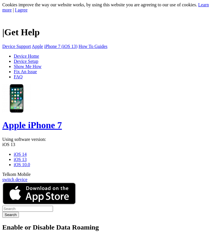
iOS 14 (20, 154)
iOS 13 (8, 144)
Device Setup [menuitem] (26, 61)
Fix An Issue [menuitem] (25, 71)
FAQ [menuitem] (18, 76)
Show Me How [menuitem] (28, 66)
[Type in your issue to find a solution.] (27, 209)
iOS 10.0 (22, 164)
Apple (37, 46)
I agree (21, 9)
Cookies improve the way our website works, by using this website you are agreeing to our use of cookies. (99, 4)
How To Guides (92, 46)
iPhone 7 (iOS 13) (60, 46)
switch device (15, 179)
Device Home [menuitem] (26, 56)
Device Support (16, 46)
